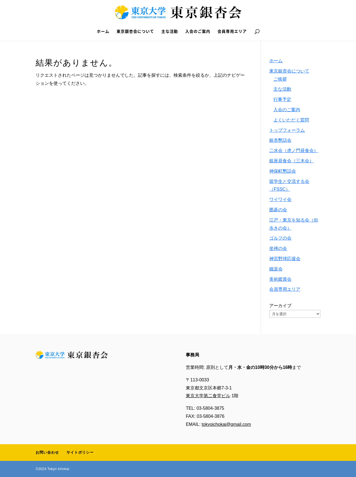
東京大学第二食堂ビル (208, 395)
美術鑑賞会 (280, 279)
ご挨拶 (280, 79)
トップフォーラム (287, 130)
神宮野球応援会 (284, 258)
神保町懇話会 (282, 171)
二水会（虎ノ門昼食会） (293, 150)
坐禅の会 (278, 248)
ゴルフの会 (280, 238)
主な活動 (169, 31)
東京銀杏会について (135, 31)
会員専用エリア (232, 31)
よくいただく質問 (291, 120)
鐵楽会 (276, 269)
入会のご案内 (197, 31)
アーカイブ (280, 305)
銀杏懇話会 (280, 140)
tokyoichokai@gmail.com (226, 424)
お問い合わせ (47, 452)
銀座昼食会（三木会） (291, 160)
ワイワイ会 (280, 199)
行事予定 (282, 99)
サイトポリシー (80, 452)
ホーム (103, 31)
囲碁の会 (278, 209)
